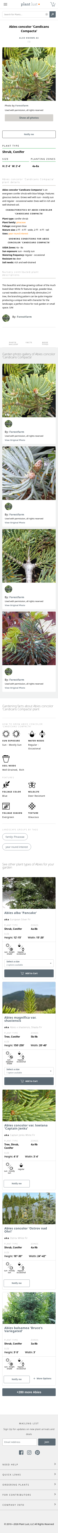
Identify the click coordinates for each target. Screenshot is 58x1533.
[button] (46, 14)
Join (47, 1442)
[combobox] (29, 963)
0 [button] (53, 3)
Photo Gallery (13, 343)
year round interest (18, 233)
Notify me (29, 134)
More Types (45, 343)
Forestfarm (16, 432)
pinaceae (21, 222)
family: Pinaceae (15, 837)
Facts (29, 342)
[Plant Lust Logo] (30, 4)
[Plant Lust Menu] (5, 4)
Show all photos (29, 117)
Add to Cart (29, 973)
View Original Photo (15, 440)
